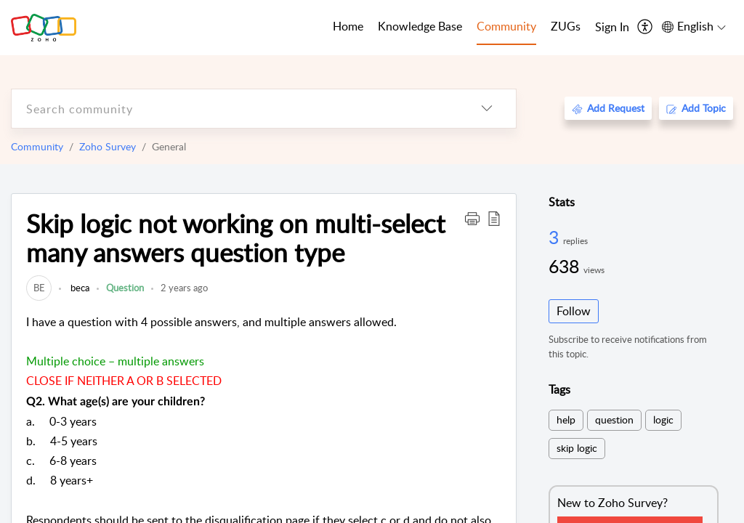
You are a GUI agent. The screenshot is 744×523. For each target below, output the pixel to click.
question (614, 419)
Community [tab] (506, 26)
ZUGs (566, 26)
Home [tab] (348, 26)
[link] (39, 287)
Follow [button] (574, 311)
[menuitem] (612, 27)
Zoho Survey (107, 146)
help (566, 419)
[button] (472, 217)
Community (37, 146)
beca (78, 287)
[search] (235, 108)
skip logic (577, 448)
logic (663, 419)
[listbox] (487, 108)
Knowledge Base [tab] (420, 26)
